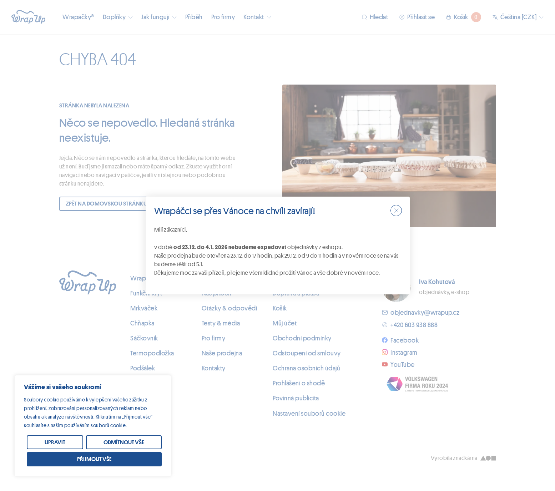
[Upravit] (55, 442)
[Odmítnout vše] (124, 442)
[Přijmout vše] (94, 459)
